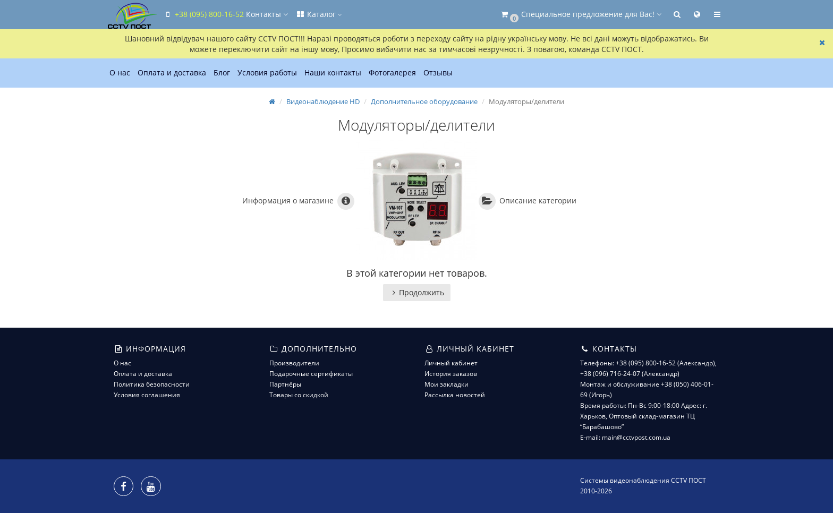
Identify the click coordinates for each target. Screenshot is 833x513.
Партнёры (285, 384)
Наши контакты (332, 72)
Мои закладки (446, 384)
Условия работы (267, 72)
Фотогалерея (392, 72)
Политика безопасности (152, 384)
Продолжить (416, 292)
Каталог (318, 14)
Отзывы (438, 72)
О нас (119, 72)
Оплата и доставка (172, 72)
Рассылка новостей (454, 394)
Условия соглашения (147, 394)
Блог (222, 72)
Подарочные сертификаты (311, 373)
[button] (580, 14)
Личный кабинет (451, 362)
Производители (294, 362)
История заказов (450, 373)
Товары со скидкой (298, 394)
